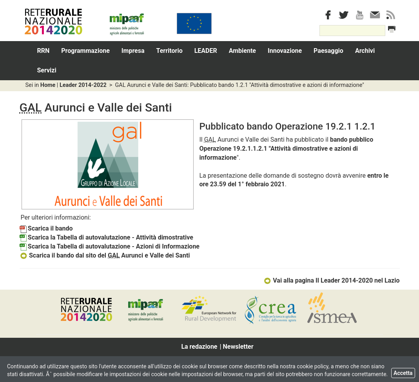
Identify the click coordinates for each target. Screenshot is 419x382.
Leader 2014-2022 (83, 85)
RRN (43, 50)
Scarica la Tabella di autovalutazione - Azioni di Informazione (110, 246)
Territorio (169, 50)
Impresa (133, 50)
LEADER (205, 50)
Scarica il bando (46, 228)
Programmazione (85, 50)
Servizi (46, 70)
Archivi (365, 50)
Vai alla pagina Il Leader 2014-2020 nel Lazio (331, 280)
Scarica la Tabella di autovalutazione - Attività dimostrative (106, 237)
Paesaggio (328, 50)
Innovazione (285, 50)
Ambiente (242, 50)
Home (48, 85)
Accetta (403, 373)
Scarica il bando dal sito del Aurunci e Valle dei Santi (105, 255)
